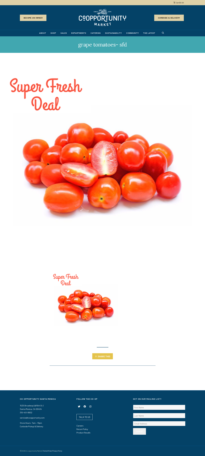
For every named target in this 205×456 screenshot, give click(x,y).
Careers (79, 425)
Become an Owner (33, 18)
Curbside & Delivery (169, 18)
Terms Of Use (47, 451)
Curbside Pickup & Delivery (31, 426)
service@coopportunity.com (32, 417)
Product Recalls (83, 432)
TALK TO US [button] (84, 417)
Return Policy (82, 429)
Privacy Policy (57, 451)
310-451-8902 (26, 412)
